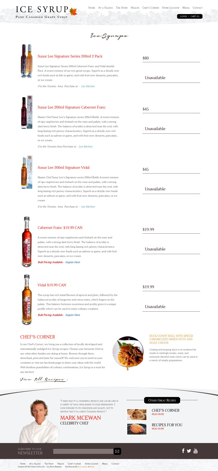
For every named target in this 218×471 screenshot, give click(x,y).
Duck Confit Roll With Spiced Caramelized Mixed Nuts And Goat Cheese (171, 339)
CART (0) (195, 16)
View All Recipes (44, 379)
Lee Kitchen (88, 86)
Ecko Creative (83, 467)
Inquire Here (72, 262)
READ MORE (158, 414)
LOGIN (183, 16)
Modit (92, 467)
